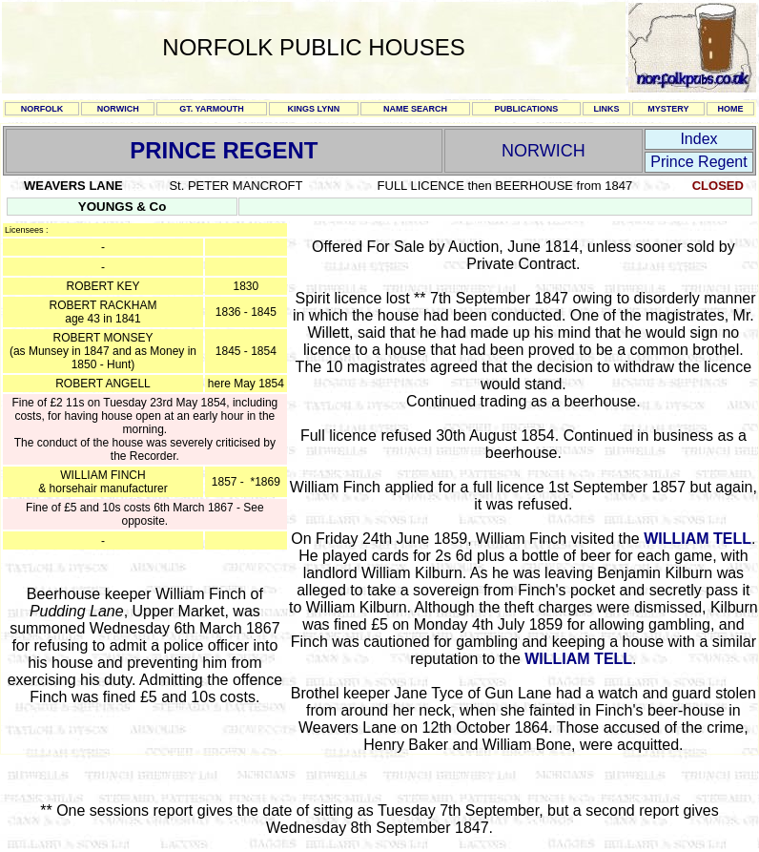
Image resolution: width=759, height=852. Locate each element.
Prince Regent (698, 162)
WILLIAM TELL (697, 538)
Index (698, 139)
